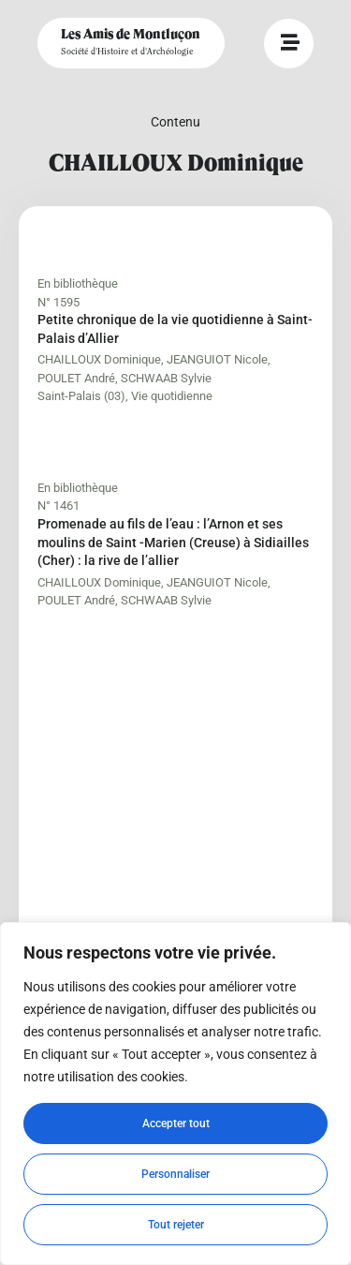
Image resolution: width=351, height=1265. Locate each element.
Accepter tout (176, 1123)
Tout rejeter (176, 1224)
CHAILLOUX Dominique (99, 359)
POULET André (76, 378)
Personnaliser (175, 1174)
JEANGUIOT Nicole (217, 359)
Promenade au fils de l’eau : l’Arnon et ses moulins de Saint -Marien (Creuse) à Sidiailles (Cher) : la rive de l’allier (173, 542)
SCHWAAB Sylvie (166, 378)
